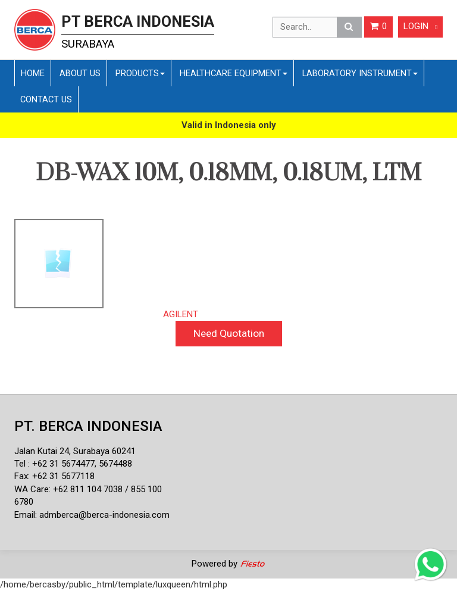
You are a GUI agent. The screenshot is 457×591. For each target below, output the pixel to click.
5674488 (115, 463)
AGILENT (180, 314)
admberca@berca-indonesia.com (104, 514)
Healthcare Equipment (233, 73)
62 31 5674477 (66, 463)
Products (140, 73)
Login (420, 26)
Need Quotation (228, 333)
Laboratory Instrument (360, 73)
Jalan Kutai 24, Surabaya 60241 (75, 451)
